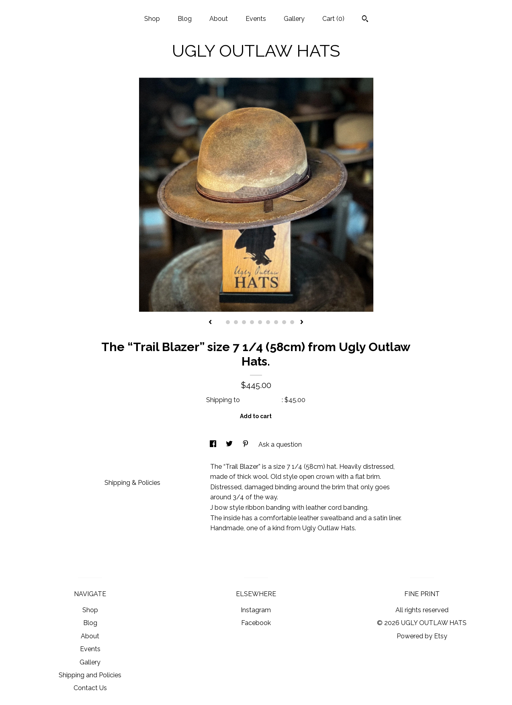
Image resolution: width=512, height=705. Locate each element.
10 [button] (292, 322)
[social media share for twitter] (230, 444)
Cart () (333, 18)
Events (256, 18)
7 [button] (268, 322)
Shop (152, 18)
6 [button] (260, 322)
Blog (185, 18)
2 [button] (228, 322)
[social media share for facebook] (214, 444)
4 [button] (244, 322)
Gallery (294, 18)
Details (118, 466)
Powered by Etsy (422, 636)
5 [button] (252, 322)
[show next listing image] (302, 322)
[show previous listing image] (210, 322)
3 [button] (236, 322)
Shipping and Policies (90, 675)
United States (262, 400)
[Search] (365, 19)
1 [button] (220, 322)
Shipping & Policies (132, 482)
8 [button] (276, 322)
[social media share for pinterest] (246, 444)
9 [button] (284, 322)
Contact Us (90, 688)
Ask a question (280, 444)
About (218, 18)
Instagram (256, 610)
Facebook (256, 623)
